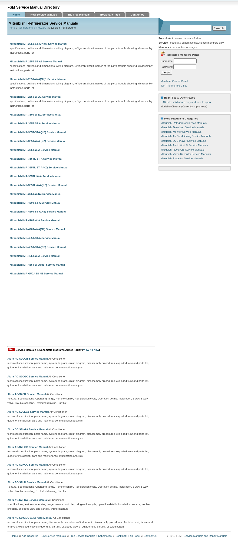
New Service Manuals (43, 14)
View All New (91, 349)
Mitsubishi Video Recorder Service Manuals (186, 154)
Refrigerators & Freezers (32, 27)
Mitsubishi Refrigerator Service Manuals (184, 123)
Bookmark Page (110, 14)
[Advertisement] (81, 311)
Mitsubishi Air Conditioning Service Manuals (186, 136)
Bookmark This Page (128, 535)
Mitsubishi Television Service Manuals (182, 127)
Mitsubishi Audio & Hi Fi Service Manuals (184, 145)
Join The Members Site (174, 85)
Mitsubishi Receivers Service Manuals (182, 149)
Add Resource (30, 535)
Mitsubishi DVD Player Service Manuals (183, 140)
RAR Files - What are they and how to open (186, 102)
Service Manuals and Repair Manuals (205, 535)
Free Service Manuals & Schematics (91, 535)
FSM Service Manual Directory (33, 7)
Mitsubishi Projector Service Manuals (182, 158)
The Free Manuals (79, 14)
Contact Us (137, 14)
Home (16, 14)
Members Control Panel (174, 81)
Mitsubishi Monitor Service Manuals (181, 131)
